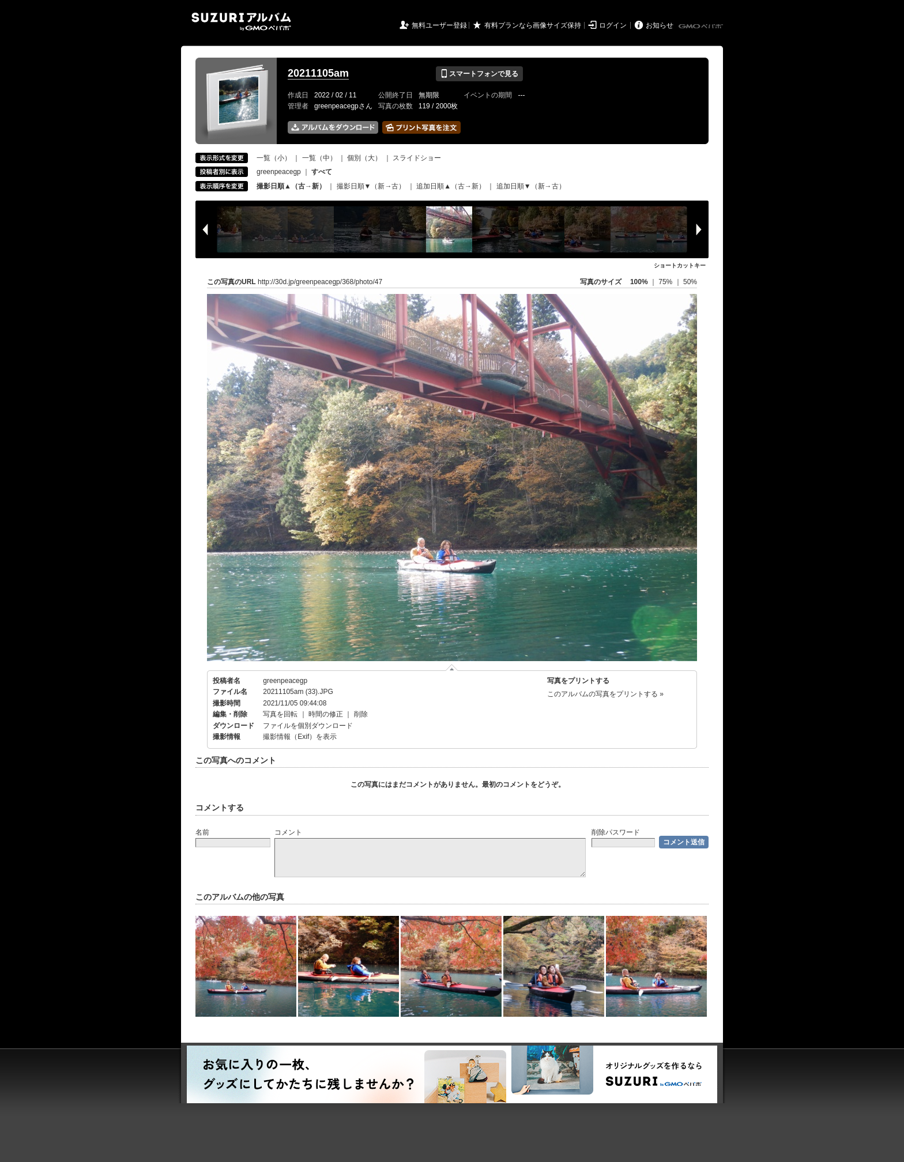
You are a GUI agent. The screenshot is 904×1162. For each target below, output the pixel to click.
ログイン (613, 25)
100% (639, 282)
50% (690, 282)
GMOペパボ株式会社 (702, 26)
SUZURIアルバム (241, 21)
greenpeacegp (279, 172)
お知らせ (659, 25)
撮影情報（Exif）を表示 (300, 737)
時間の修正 (325, 714)
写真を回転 (280, 714)
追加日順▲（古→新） (450, 186)
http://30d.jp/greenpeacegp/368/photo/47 (320, 282)
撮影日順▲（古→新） (291, 186)
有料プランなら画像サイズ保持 (532, 25)
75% (666, 282)
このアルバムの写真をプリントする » (605, 694)
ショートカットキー (680, 265)
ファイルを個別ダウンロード (308, 726)
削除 (361, 714)
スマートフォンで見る (479, 73)
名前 (202, 832)
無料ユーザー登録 (439, 25)
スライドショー (417, 158)
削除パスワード (616, 832)
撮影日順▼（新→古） (371, 186)
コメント (288, 832)
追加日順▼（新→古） (531, 186)
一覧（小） (274, 158)
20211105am (318, 73)
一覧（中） (319, 158)
